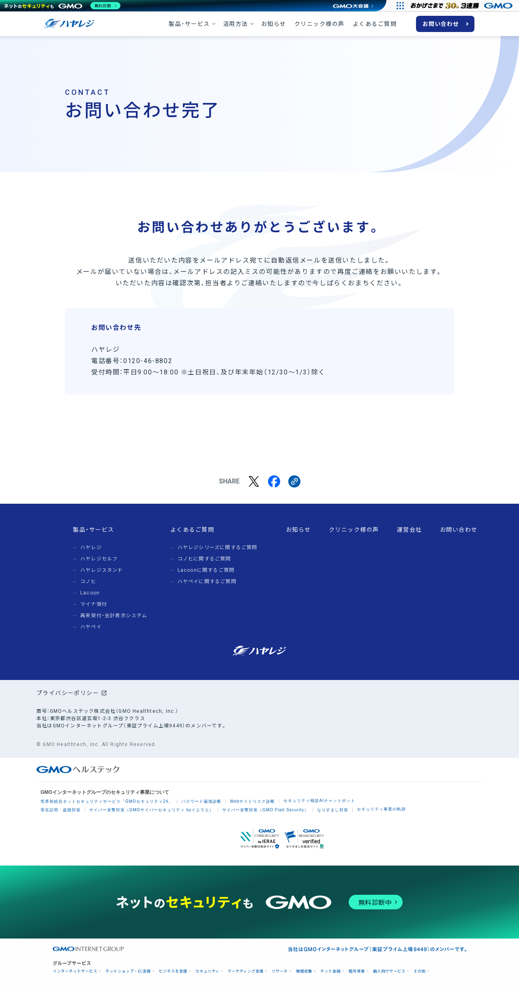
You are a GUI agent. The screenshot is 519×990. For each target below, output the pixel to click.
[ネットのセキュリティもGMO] (62, 5)
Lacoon (90, 592)
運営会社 (409, 529)
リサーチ (280, 971)
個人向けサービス (389, 971)
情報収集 (304, 971)
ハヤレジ (91, 547)
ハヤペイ (91, 626)
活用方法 (235, 24)
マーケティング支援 (245, 971)
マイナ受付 (93, 604)
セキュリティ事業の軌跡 (381, 809)
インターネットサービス (75, 971)
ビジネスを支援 (173, 971)
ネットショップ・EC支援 (128, 971)
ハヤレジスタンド (101, 570)
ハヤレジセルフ (99, 558)
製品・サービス (189, 24)
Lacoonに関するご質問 (206, 570)
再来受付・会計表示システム (114, 615)
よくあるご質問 (375, 24)
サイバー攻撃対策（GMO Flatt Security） (265, 810)
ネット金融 (330, 971)
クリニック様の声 (319, 24)
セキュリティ (207, 971)
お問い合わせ (440, 24)
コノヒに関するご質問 (204, 558)
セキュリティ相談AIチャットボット (319, 800)
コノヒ (88, 581)
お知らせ (273, 24)
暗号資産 (357, 971)
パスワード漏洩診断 (201, 801)
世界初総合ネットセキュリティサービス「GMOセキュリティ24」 (107, 801)
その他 (420, 971)
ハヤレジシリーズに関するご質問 (217, 547)
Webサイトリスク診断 (252, 801)
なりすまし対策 (332, 810)
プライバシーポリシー (67, 693)
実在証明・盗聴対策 (61, 810)
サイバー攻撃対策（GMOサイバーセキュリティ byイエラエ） (151, 810)
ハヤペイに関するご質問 (207, 581)
